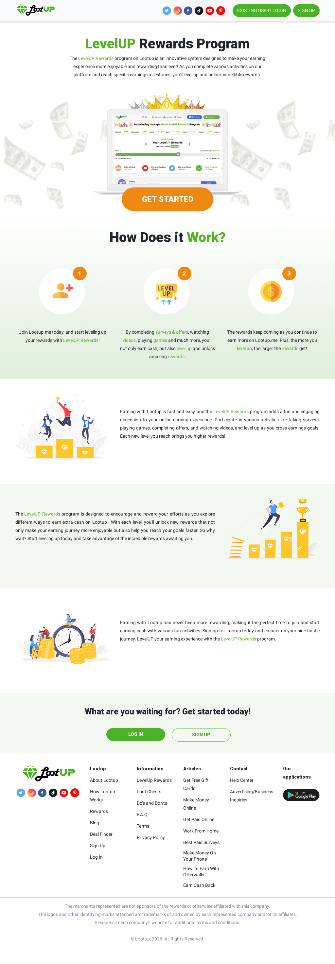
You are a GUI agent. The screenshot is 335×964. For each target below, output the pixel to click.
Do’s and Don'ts (152, 803)
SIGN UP (306, 10)
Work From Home (201, 830)
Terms (143, 826)
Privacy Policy (151, 837)
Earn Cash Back (199, 885)
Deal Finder (101, 834)
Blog (94, 822)
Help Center (242, 780)
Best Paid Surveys (201, 842)
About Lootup (104, 780)
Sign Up (97, 845)
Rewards (99, 811)
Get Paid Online (198, 819)
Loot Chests (149, 791)
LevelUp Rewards (154, 780)
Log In (96, 857)
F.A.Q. (143, 814)
